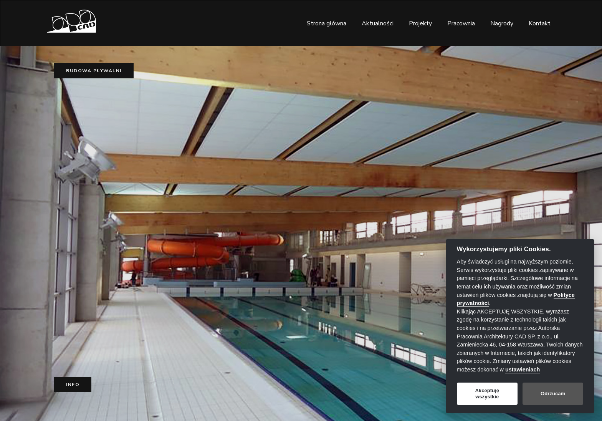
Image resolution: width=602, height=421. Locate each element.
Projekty (420, 23)
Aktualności (378, 23)
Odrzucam (553, 393)
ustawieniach (522, 369)
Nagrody (501, 23)
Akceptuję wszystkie (487, 393)
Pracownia (461, 23)
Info (72, 384)
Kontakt (540, 23)
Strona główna (326, 23)
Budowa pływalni (94, 71)
